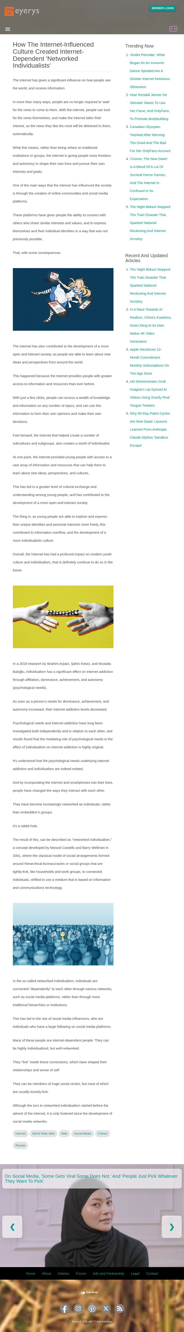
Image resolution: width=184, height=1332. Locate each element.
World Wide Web (43, 1133)
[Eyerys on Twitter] (106, 1314)
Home (30, 1273)
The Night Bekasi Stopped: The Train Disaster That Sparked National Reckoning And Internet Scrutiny (150, 223)
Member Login (163, 8)
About (46, 1273)
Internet (21, 1133)
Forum (81, 1273)
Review (20, 1145)
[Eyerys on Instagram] (78, 1314)
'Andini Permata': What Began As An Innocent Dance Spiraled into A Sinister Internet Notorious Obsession (150, 71)
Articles (63, 1273)
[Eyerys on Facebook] (64, 1314)
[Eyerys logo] (22, 11)
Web (64, 1133)
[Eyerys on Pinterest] (92, 1314)
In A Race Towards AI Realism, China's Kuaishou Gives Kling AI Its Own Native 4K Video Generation (150, 325)
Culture (103, 1133)
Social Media (82, 1133)
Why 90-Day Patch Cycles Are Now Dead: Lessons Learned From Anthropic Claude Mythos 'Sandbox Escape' (150, 429)
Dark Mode (92, 1292)
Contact (152, 1273)
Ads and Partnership (108, 1273)
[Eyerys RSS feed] (120, 1314)
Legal (135, 1273)
